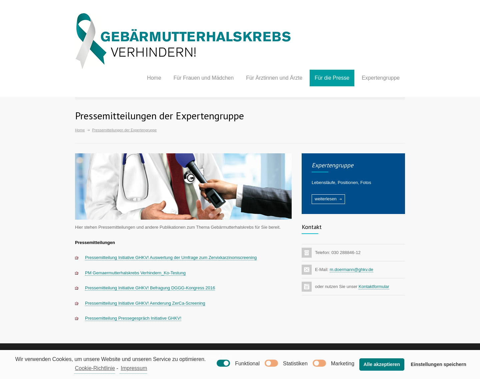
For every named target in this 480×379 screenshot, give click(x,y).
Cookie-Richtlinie (95, 368)
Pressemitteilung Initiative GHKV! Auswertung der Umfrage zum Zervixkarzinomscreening (171, 257)
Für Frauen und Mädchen (204, 78)
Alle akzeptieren (382, 364)
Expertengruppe (381, 78)
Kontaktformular (374, 286)
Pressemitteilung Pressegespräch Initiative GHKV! (133, 318)
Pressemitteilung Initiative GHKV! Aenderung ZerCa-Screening (145, 303)
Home (154, 78)
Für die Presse (332, 78)
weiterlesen (326, 198)
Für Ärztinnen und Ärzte (274, 78)
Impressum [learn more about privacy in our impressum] (134, 368)
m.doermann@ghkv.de (351, 269)
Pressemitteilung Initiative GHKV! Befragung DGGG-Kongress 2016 (150, 287)
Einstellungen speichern (438, 364)
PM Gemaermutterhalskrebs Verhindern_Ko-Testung (135, 272)
